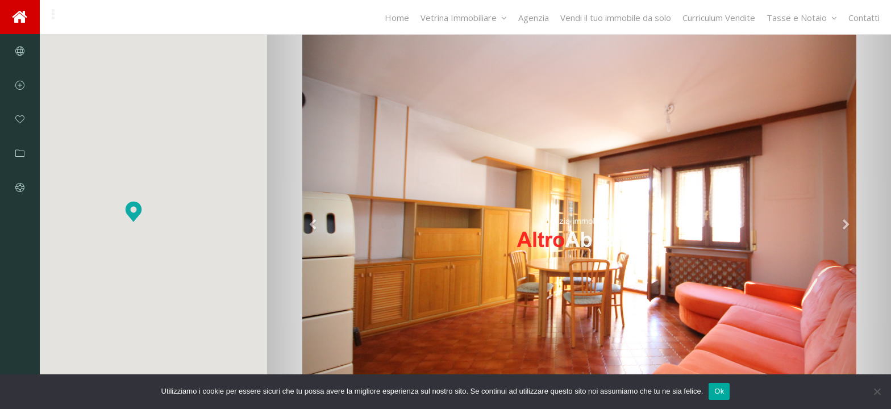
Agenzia (533, 17)
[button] (133, 211)
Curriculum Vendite (718, 17)
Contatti (864, 17)
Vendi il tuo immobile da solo (615, 17)
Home (397, 17)
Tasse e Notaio (802, 17)
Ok (719, 391)
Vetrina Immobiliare (463, 17)
